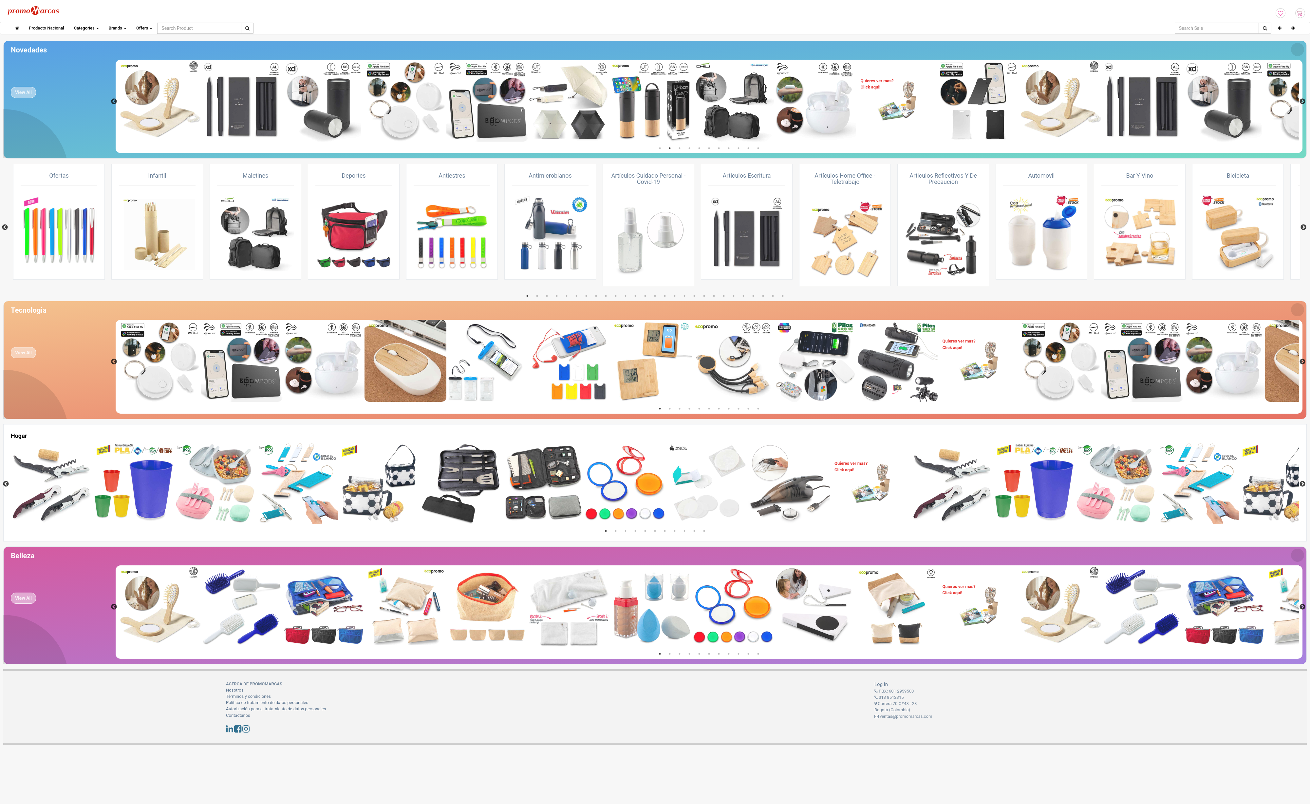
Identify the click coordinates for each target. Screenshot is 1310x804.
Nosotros (234, 690)
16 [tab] (674, 296)
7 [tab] (719, 148)
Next (1302, 101)
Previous (114, 101)
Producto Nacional (46, 28)
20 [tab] (714, 296)
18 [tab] (694, 296)
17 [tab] (684, 296)
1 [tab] (660, 148)
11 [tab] (758, 148)
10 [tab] (748, 148)
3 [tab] (679, 148)
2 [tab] (669, 148)
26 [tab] (773, 296)
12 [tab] (635, 296)
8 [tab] (728, 148)
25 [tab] (763, 296)
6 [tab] (709, 148)
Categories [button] (86, 28)
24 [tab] (753, 296)
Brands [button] (117, 28)
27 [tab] (782, 296)
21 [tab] (723, 296)
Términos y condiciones (248, 696)
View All (23, 92)
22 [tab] (733, 296)
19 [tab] (704, 296)
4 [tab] (689, 148)
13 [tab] (645, 296)
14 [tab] (655, 296)
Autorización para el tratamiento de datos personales (276, 708)
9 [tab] (738, 148)
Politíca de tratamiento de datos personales (267, 702)
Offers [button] (144, 28)
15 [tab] (665, 296)
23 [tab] (743, 296)
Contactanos (238, 715)
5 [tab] (699, 148)
